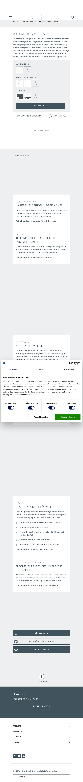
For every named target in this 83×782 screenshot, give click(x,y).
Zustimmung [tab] (14, 370)
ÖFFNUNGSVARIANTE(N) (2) (26, 77)
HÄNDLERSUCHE (40, 106)
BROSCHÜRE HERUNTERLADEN (29, 116)
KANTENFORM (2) (22, 91)
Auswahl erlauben (41, 417)
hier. (54, 221)
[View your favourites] (51, 17)
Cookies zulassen (68, 417)
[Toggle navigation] (10, 17)
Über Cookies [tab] (68, 370)
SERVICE (16, 742)
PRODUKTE (17, 21)
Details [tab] (41, 370)
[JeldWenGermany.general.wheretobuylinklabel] (72, 17)
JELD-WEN (17, 737)
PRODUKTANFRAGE (57, 116)
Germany (19, 777)
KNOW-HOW (17, 731)
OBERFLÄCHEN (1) (22, 64)
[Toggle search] (31, 17)
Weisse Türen (28, 21)
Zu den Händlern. (41, 706)
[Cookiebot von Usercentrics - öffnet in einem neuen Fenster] (70, 363)
